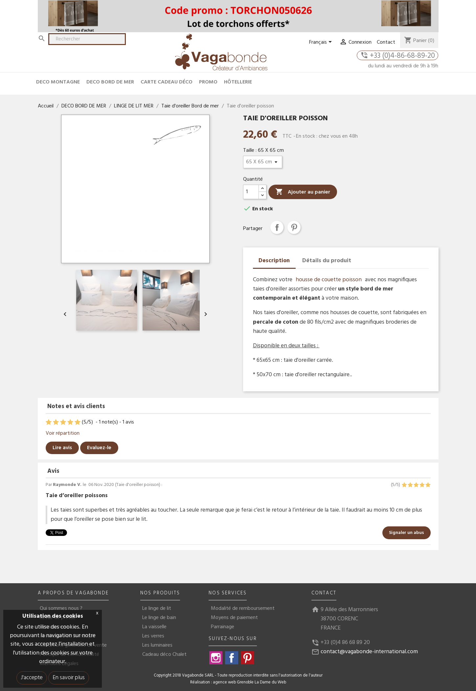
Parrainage (222, 627)
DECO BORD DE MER (110, 82)
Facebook (231, 657)
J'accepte (32, 677)
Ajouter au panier (302, 192)
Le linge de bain (159, 617)
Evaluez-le (99, 448)
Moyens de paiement (234, 617)
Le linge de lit (156, 608)
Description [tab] (274, 260)
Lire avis (62, 448)
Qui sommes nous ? (61, 608)
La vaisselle (154, 627)
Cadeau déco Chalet (164, 654)
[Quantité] (251, 192)
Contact (386, 42)
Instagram (215, 657)
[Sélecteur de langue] (321, 42)
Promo (208, 82)
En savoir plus (69, 677)
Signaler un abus (406, 533)
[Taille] (262, 162)
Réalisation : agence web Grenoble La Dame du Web (238, 682)
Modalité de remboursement (243, 608)
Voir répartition (62, 433)
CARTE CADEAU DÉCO (167, 82)
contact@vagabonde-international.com (369, 651)
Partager (276, 227)
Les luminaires (157, 645)
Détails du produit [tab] (326, 260)
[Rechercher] (87, 39)
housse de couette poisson (329, 280)
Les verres (153, 636)
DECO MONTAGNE (58, 82)
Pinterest (294, 227)
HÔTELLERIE (238, 82)
